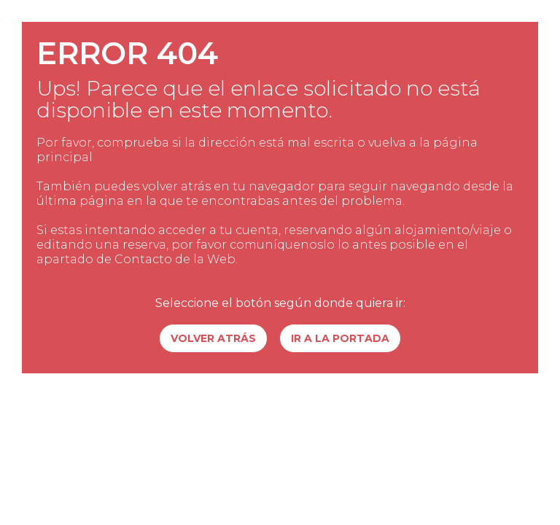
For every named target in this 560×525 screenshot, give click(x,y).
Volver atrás (213, 338)
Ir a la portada (340, 338)
